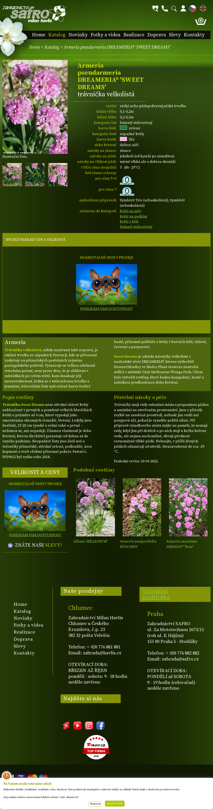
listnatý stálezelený (136, 226)
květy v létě (129, 221)
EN (202, 7)
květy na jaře (130, 211)
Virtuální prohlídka (156, 594)
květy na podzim (133, 216)
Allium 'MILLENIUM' (90, 541)
